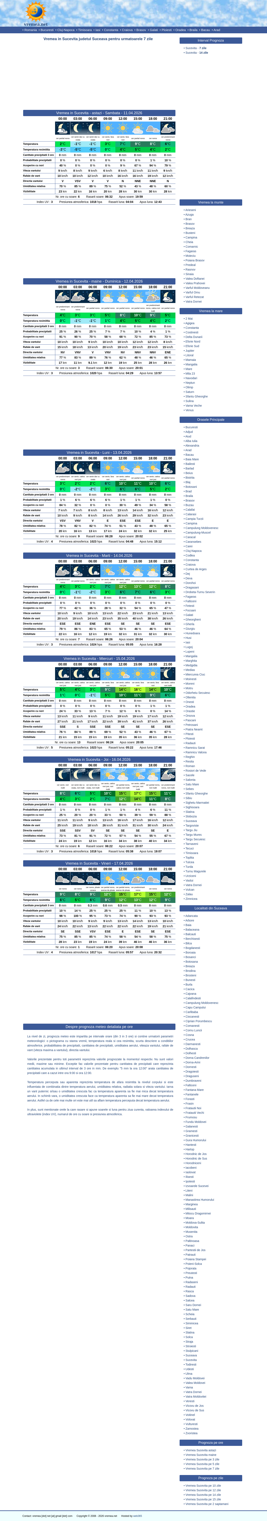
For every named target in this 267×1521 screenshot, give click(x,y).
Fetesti (189, 605)
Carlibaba (191, 1012)
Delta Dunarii (193, 337)
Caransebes (193, 541)
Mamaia (190, 359)
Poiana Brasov (194, 260)
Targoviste (192, 825)
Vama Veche (193, 405)
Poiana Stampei (195, 1259)
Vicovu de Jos (194, 1405)
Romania (30, 30)
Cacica (189, 989)
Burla (188, 984)
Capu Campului (195, 1007)
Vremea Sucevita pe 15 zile (203, 1499)
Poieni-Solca (193, 1263)
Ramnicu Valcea (196, 752)
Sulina (189, 401)
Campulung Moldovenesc (201, 528)
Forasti (189, 1099)
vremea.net (36, 24)
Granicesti (192, 1135)
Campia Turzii (194, 518)
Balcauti (190, 934)
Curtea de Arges (196, 569)
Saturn (189, 392)
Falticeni (190, 601)
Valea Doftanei (194, 278)
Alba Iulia (191, 441)
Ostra (189, 1236)
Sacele (189, 775)
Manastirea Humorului (199, 1199)
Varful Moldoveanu (197, 287)
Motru (189, 688)
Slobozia (191, 816)
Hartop (189, 1149)
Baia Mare (192, 459)
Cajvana (190, 993)
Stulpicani (191, 1350)
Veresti (189, 1401)
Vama (189, 1387)
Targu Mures (193, 834)
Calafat (190, 509)
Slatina (189, 811)
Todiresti (190, 1364)
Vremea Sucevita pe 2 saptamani (206, 1504)
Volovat (190, 1419)
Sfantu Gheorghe (196, 396)
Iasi (97, 30)
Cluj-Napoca (66, 30)
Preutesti (191, 1273)
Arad (217, 30)
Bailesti (190, 464)
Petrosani (191, 724)
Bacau (205, 30)
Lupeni (189, 651)
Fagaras (190, 251)
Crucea (190, 1039)
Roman (190, 766)
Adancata (191, 916)
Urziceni (190, 876)
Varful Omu (192, 292)
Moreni (189, 683)
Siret (188, 1328)
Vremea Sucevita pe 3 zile (202, 1459)
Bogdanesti (192, 948)
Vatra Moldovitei (195, 1396)
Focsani (190, 610)
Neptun (190, 382)
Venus (189, 410)
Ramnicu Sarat (195, 747)
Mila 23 (190, 373)
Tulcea (189, 862)
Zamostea (191, 1428)
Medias (190, 670)
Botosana (191, 961)
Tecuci (189, 848)
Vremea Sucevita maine (200, 1454)
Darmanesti (192, 1044)
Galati (154, 30)
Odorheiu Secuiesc (197, 692)
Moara (189, 1218)
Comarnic (191, 246)
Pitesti (189, 734)
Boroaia (190, 952)
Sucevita (191, 1360)
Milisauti (190, 1209)
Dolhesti (190, 1053)
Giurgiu (190, 628)
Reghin (190, 757)
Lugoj (189, 647)
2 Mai (189, 318)
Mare (188, 369)
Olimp (189, 387)
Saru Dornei (193, 1305)
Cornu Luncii (193, 1030)
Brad (188, 491)
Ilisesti (189, 1176)
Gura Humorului (195, 1140)
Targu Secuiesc (195, 839)
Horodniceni (193, 1163)
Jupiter (189, 350)
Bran (188, 219)
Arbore (189, 920)
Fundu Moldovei (195, 1122)
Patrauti (190, 1254)
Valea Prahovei (195, 283)
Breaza (190, 228)
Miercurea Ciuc (195, 674)
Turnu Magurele (195, 871)
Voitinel (190, 1415)
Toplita (189, 857)
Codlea (190, 555)
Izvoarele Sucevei (197, 1186)
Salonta (190, 779)
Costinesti (191, 332)
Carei (188, 546)
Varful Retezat (194, 297)
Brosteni (190, 975)
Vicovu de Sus (194, 1410)
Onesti (189, 702)
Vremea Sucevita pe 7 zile (202, 1468)
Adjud (189, 431)
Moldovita (191, 1227)
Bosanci (190, 957)
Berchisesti (192, 938)
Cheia (189, 242)
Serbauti (190, 1318)
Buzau (189, 505)
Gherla (189, 624)
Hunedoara (192, 633)
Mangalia (191, 364)
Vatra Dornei (193, 301)
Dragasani (192, 587)
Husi (188, 637)
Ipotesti (190, 1181)
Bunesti (190, 980)
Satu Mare (192, 784)
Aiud (188, 436)
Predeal (190, 265)
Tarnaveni (191, 844)
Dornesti (190, 1067)
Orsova (190, 715)
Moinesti (190, 679)
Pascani (190, 720)
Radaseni (191, 1282)
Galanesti (191, 1126)
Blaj (187, 482)
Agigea (190, 323)
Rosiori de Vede (195, 770)
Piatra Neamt (194, 729)
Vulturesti (191, 1424)
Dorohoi (190, 583)
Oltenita (190, 697)
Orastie (190, 711)
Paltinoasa (192, 1241)
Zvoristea (191, 1433)
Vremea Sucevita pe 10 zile (203, 1485)
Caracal (190, 537)
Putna (189, 1277)
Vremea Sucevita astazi (200, 1450)
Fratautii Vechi (194, 1112)
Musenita (191, 1231)
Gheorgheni (193, 619)
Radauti (190, 743)
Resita (189, 761)
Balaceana (192, 929)
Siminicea (191, 1323)
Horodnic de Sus (196, 1158)
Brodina (190, 970)
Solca (189, 1337)
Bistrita (189, 477)
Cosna (189, 1035)
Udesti (189, 1369)
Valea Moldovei (195, 1382)
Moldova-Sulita (195, 1222)
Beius (189, 473)
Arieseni (190, 210)
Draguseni (192, 1076)
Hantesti (190, 1144)
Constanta (111, 30)
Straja (189, 1341)
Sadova (190, 1296)
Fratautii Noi (193, 1108)
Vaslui (189, 880)
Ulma (188, 1373)
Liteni (188, 1190)
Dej (187, 573)
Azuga (189, 214)
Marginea (191, 1204)
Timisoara (85, 30)
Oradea (180, 30)
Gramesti (191, 1131)
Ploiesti (167, 30)
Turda (189, 866)
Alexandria (192, 445)
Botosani (191, 486)
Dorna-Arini (192, 1062)
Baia (188, 925)
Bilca (188, 943)
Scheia (189, 1314)
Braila (193, 30)
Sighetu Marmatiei (197, 802)
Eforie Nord (192, 341)
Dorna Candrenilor (197, 1057)
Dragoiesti (192, 1071)
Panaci (189, 1245)
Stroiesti (190, 1346)
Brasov (141, 30)
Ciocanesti (192, 1016)
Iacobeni (190, 1167)
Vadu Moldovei (195, 1378)
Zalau (189, 894)
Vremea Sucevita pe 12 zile (203, 1490)
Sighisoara (192, 807)
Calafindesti (193, 998)
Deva (188, 578)
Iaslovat (190, 1172)
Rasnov (190, 269)
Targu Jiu (191, 830)
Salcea (189, 1300)
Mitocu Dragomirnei (198, 1213)
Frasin (189, 1103)
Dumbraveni (193, 1080)
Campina (191, 237)
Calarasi (190, 514)
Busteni (190, 233)
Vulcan (189, 889)
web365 (137, 1516)
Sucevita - (195, 48)
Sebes (189, 789)
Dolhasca (191, 1048)
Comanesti (192, 1025)
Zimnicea (191, 898)
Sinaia (189, 274)
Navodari (191, 378)
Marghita (191, 660)
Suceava (191, 821)
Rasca (189, 1291)
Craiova (127, 30)
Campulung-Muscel (198, 532)
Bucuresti (47, 30)
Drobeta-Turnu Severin (200, 592)
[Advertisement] (99, 73)
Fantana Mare (194, 1089)
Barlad (189, 468)
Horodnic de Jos (196, 1154)
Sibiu (188, 798)
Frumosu (191, 1117)
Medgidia (191, 665)
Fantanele (191, 1094)
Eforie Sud (192, 346)
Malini (189, 1195)
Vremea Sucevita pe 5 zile (202, 1464)
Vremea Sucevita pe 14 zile (203, 1494)
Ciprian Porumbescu (198, 1021)
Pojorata (190, 1268)
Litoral (189, 355)
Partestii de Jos (195, 1250)
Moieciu (190, 255)
